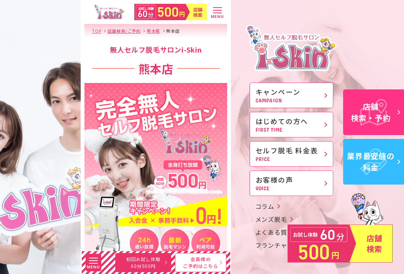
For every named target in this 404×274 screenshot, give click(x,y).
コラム (264, 206)
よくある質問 (274, 232)
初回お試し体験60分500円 (146, 262)
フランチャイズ (277, 245)
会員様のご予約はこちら (202, 262)
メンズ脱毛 (271, 219)
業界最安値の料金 (373, 161)
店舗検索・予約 (376, 112)
